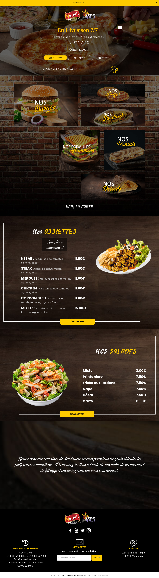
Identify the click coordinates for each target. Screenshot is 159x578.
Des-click (86, 575)
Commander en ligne (100, 575)
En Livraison (55, 57)
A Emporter (79, 58)
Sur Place (103, 57)
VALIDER (97, 558)
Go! (114, 69)
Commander (77, 49)
